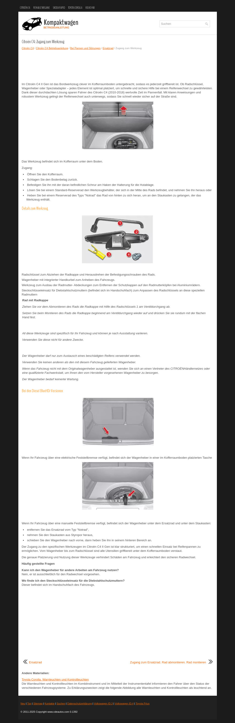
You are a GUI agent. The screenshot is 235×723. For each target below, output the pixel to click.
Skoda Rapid (59, 8)
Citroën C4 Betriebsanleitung (52, 48)
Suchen (61, 703)
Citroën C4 (25, 8)
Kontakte (50, 703)
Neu (23, 703)
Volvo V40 (90, 8)
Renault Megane (41, 8)
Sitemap (37, 703)
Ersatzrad (108, 48)
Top (29, 703)
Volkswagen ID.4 (124, 703)
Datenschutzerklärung (79, 703)
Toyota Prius (143, 703)
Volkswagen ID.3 (103, 703)
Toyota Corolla (75, 8)
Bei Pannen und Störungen (85, 48)
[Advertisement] (117, 66)
